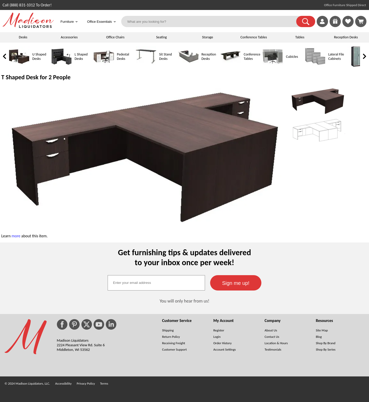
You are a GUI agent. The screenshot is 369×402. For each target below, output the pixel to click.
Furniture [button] (69, 22)
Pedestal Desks (123, 56)
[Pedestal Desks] (104, 65)
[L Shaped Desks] (61, 65)
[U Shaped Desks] (19, 65)
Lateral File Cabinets (336, 56)
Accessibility (63, 383)
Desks (23, 37)
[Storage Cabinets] (357, 65)
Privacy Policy (86, 383)
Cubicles (292, 56)
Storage (207, 37)
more (16, 235)
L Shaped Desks (81, 56)
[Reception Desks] (188, 65)
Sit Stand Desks (165, 56)
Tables (299, 37)
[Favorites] (348, 25)
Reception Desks (346, 37)
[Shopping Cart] (360, 21)
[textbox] (156, 283)
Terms (104, 383)
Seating (161, 37)
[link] (360, 21)
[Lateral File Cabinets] (315, 65)
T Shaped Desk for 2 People (35, 77)
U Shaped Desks (39, 56)
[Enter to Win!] (335, 25)
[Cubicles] (273, 65)
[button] (305, 21)
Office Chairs (115, 37)
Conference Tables (253, 37)
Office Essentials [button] (101, 22)
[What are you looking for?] (212, 21)
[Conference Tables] (230, 65)
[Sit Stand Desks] (146, 65)
